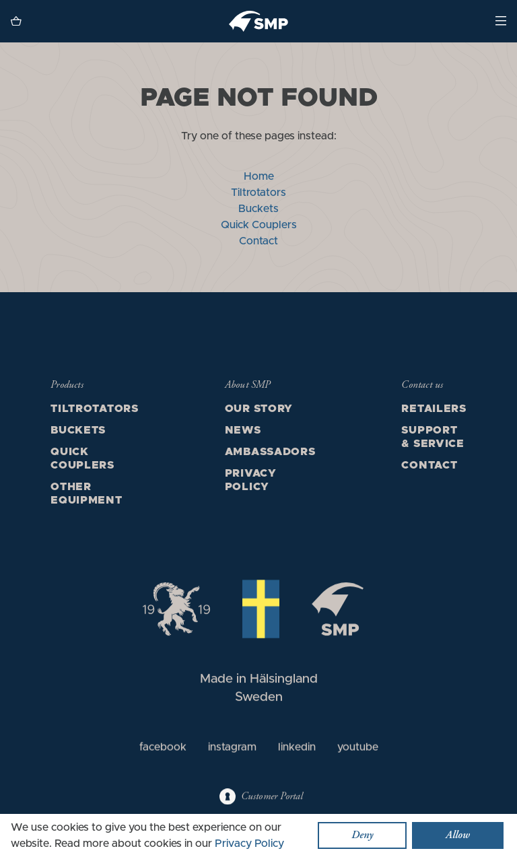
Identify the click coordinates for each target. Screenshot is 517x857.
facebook (162, 748)
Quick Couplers (259, 224)
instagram (232, 748)
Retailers (433, 408)
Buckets (258, 208)
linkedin (297, 748)
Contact (258, 241)
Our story (259, 408)
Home (259, 176)
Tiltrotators (258, 192)
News (243, 430)
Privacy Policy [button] (249, 843)
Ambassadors (270, 451)
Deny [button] (362, 835)
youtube (357, 748)
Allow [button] (458, 835)
